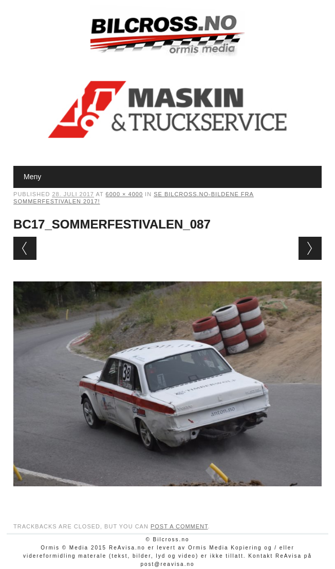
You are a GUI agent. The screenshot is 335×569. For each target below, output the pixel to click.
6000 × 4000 (124, 194)
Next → (310, 248)
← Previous (24, 248)
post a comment (179, 526)
